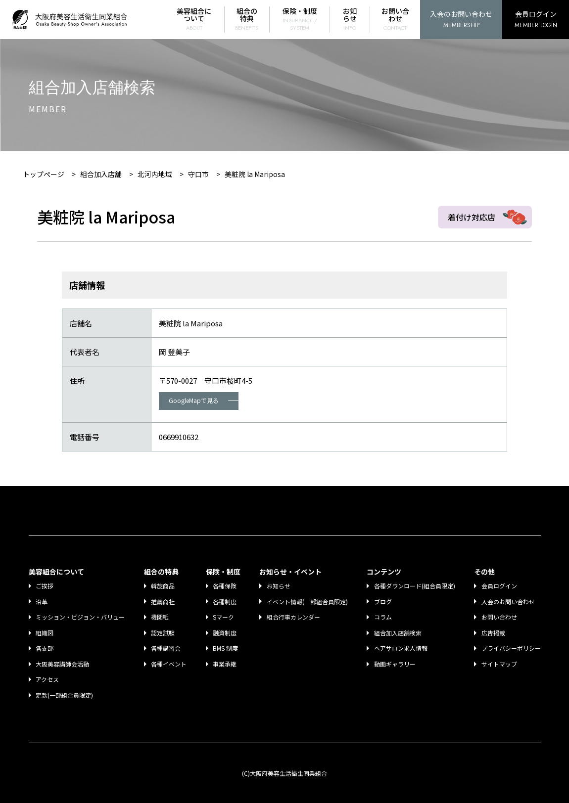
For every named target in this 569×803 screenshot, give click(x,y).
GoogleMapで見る (203, 400)
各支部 (45, 648)
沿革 (42, 601)
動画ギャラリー (395, 664)
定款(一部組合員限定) (65, 695)
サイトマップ (499, 664)
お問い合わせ (395, 19)
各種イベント (169, 664)
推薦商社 (163, 601)
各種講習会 (166, 648)
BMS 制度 (225, 648)
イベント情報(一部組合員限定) (307, 601)
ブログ (383, 601)
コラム (383, 617)
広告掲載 (493, 632)
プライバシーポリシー (511, 648)
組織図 (45, 632)
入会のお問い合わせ (461, 20)
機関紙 (160, 617)
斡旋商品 (163, 585)
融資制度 (225, 632)
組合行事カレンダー (293, 617)
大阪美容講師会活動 (63, 664)
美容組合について (195, 19)
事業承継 (225, 664)
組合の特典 (247, 19)
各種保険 (225, 585)
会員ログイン (535, 20)
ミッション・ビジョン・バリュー (80, 617)
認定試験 (163, 632)
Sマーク (224, 617)
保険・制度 (300, 19)
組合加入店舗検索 (398, 632)
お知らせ (350, 19)
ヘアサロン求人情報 (400, 648)
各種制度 (225, 601)
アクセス (47, 679)
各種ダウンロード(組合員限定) (414, 585)
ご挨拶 (45, 585)
